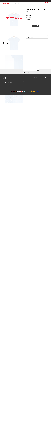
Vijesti (15, 77)
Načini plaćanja (25, 84)
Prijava (43, 0)
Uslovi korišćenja (25, 77)
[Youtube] (45, 77)
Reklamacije (24, 81)
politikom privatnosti (30, 72)
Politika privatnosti (17, 81)
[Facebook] (41, 77)
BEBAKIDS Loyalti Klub (34, 77)
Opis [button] (37, 30)
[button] (47, 3)
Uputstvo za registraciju (26, 85)
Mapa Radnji (33, 80)
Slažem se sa (28, 72)
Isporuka (24, 80)
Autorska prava (16, 80)
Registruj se (46, 0)
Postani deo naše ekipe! (35, 81)
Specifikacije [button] (37, 35)
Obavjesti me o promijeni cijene (44, 21)
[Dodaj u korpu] (35, 26)
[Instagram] (43, 77)
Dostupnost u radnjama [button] (37, 37)
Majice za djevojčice (28, 8)
